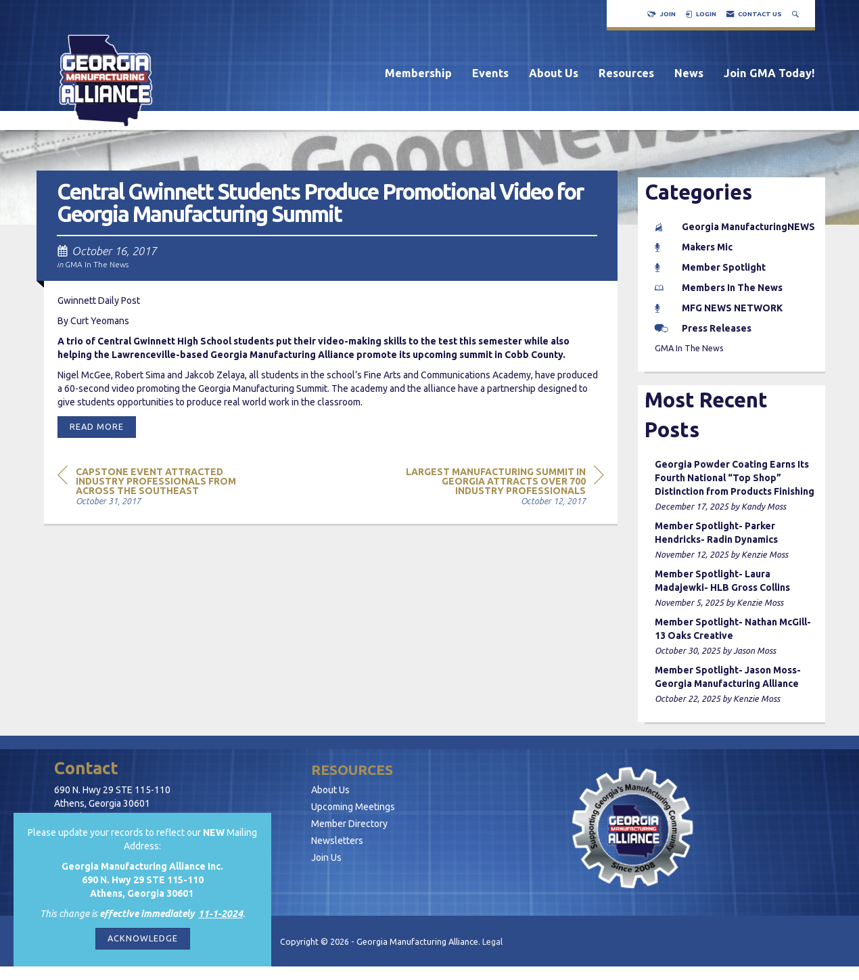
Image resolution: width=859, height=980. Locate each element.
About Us (553, 73)
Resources (626, 73)
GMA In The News (97, 264)
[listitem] (735, 485)
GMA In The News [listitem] (689, 348)
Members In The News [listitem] (719, 287)
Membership (418, 73)
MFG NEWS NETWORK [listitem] (719, 308)
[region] (502, 485)
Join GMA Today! (769, 73)
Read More (97, 426)
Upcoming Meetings (353, 806)
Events (490, 73)
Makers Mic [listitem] (694, 247)
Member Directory (349, 823)
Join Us (326, 857)
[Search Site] (797, 14)
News (688, 73)
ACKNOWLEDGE (143, 938)
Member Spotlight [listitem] (710, 267)
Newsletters (337, 840)
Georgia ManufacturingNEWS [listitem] (735, 226)
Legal (492, 941)
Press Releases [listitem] (703, 328)
